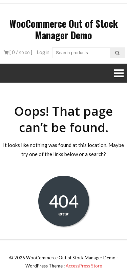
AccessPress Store (84, 265)
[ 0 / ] (18, 52)
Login (43, 52)
